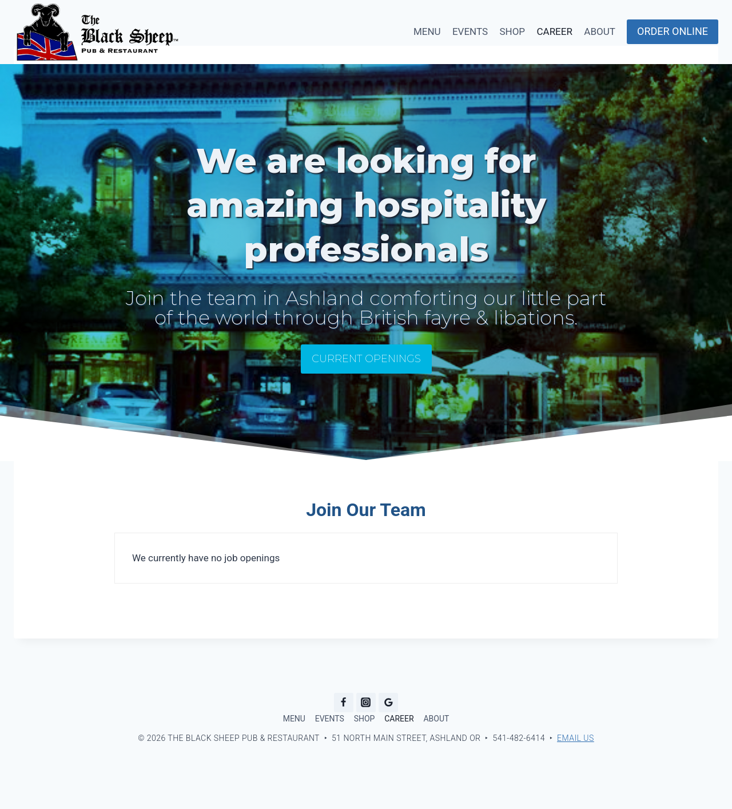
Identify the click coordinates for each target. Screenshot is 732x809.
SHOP (512, 31)
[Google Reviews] (388, 702)
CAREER (554, 31)
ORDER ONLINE (672, 31)
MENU (427, 31)
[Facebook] (343, 702)
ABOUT (599, 31)
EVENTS (470, 31)
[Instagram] (366, 702)
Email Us (575, 738)
